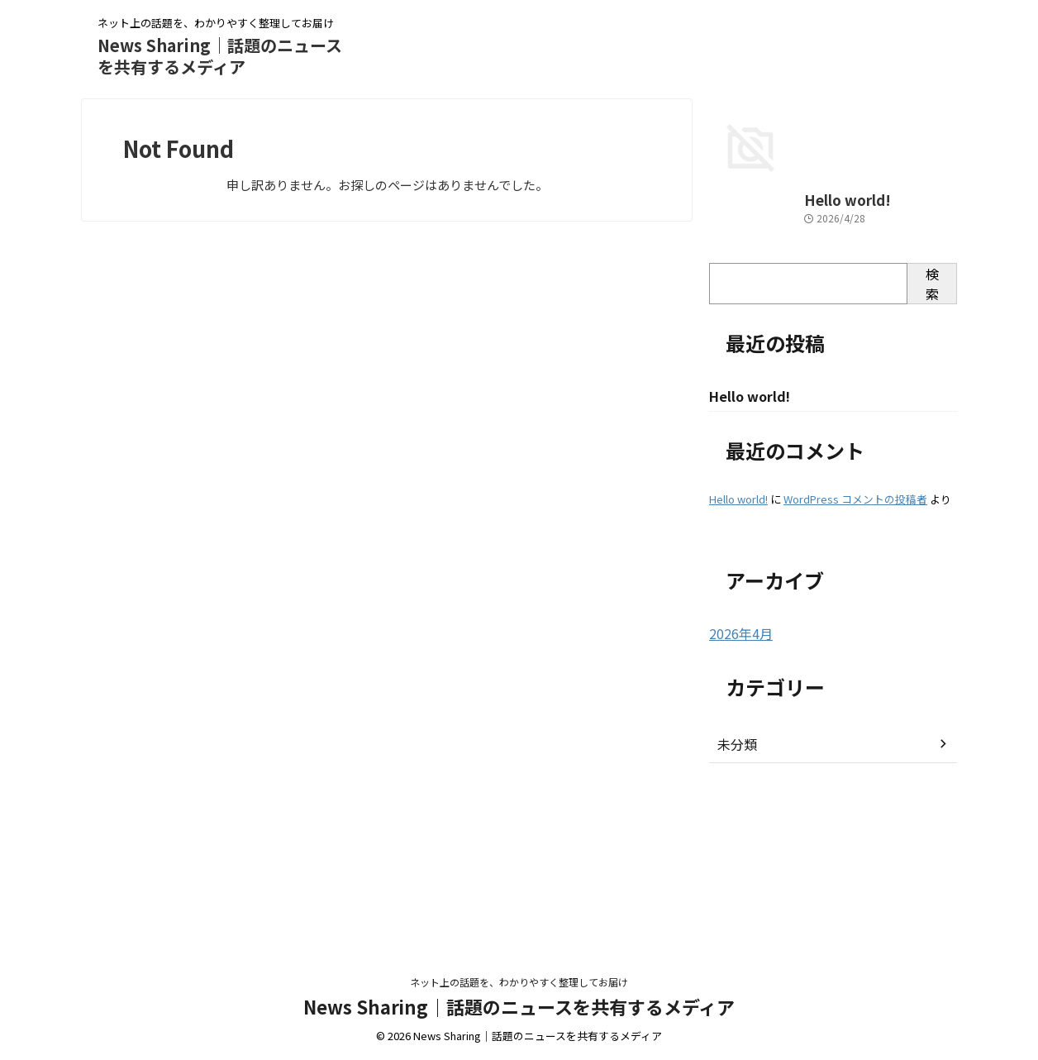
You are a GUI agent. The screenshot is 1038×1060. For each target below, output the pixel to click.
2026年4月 (737, 797)
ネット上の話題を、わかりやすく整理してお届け (519, 983)
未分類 (734, 907)
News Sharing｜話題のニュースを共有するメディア (220, 56)
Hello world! (744, 363)
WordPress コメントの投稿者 (855, 663)
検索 (932, 446)
